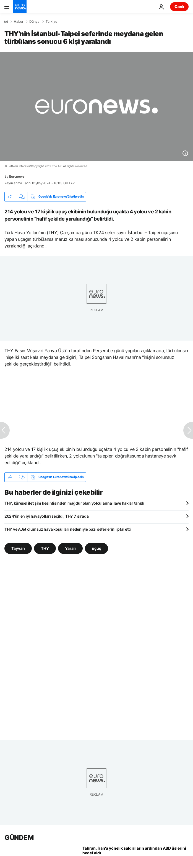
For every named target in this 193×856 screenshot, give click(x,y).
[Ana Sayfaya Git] (20, 6)
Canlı (179, 6)
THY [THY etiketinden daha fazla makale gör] (45, 548)
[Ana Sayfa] (6, 21)
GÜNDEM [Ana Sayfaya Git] (18, 838)
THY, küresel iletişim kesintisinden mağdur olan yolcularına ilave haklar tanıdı (74, 503)
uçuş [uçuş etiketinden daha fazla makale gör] (96, 548)
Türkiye (51, 21)
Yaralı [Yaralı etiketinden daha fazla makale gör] (70, 548)
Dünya (34, 21)
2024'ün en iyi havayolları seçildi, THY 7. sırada (46, 516)
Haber (18, 21)
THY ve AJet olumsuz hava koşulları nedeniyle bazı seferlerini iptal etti (67, 529)
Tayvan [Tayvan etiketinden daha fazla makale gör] (18, 548)
